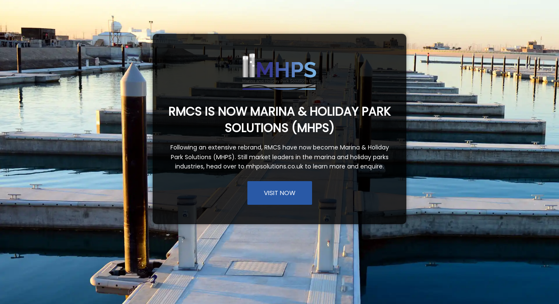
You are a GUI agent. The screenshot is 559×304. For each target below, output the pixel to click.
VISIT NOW (280, 192)
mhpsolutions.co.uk (274, 166)
